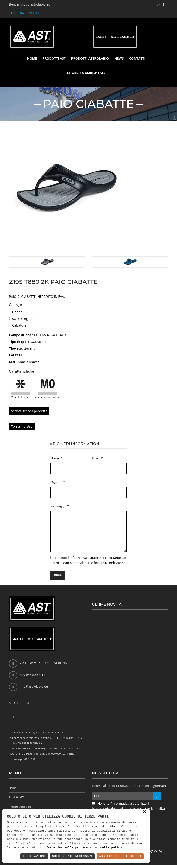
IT (164, 4)
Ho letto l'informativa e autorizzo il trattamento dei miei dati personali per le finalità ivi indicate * (128, 808)
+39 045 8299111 (26, 13)
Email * (97, 458)
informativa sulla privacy (65, 848)
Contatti (137, 58)
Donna (17, 312)
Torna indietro (21, 426)
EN (158, 4)
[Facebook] (13, 717)
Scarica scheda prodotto (29, 411)
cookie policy (110, 848)
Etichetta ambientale (86, 72)
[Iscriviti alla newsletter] (157, 796)
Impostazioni (34, 856)
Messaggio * (59, 506)
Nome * (56, 458)
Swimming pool (23, 318)
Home (32, 58)
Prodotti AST (54, 58)
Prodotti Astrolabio (90, 58)
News (119, 58)
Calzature (19, 325)
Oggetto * (57, 482)
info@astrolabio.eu (34, 686)
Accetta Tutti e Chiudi (120, 856)
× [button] (144, 812)
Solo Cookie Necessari (72, 856)
